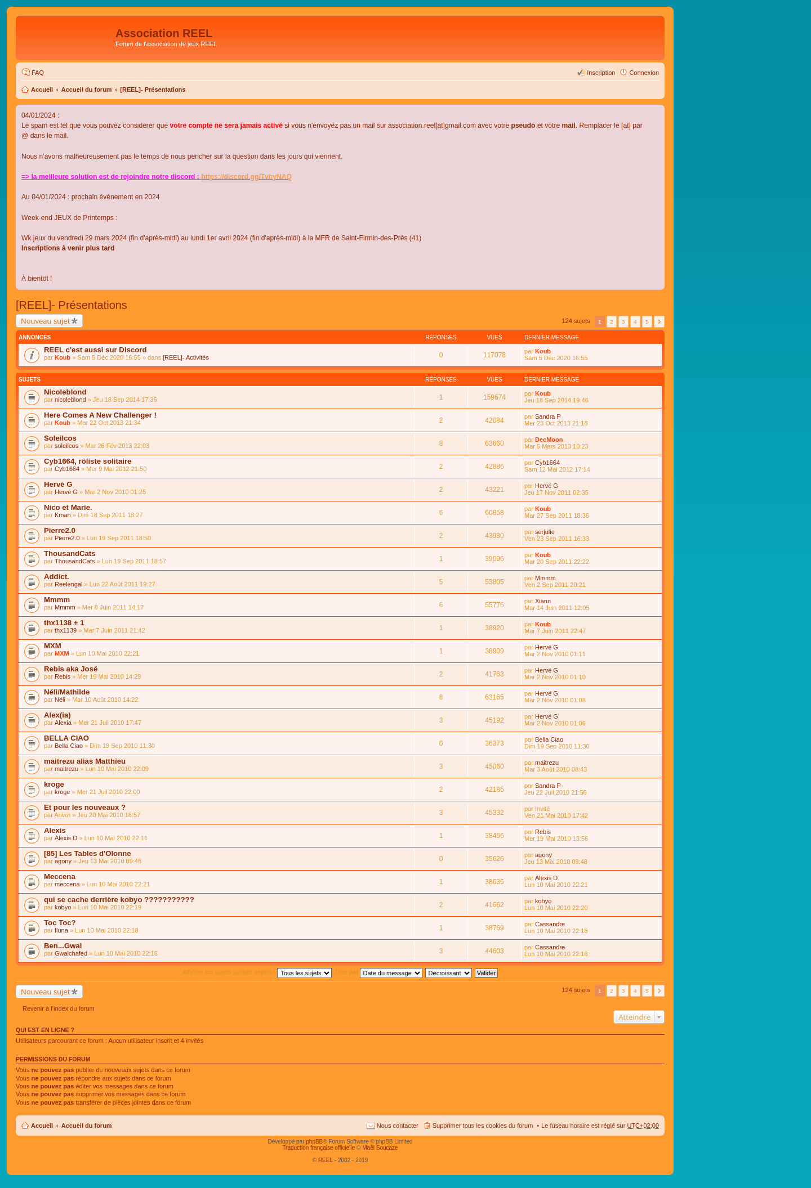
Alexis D (66, 838)
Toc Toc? (60, 922)
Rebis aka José (70, 669)
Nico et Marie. (68, 507)
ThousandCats (70, 553)
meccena (67, 884)
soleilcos (66, 445)
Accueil (42, 89)
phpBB (314, 1141)
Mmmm (545, 578)
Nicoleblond (65, 392)
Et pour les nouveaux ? (85, 807)
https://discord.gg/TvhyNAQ (246, 177)
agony (63, 861)
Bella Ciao (69, 745)
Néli (60, 699)
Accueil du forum (86, 89)
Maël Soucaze (380, 1148)
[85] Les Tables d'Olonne (87, 853)
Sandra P (548, 416)
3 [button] (623, 322)
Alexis (55, 830)
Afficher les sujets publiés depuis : (257, 972)
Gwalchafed (71, 953)
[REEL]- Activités (186, 357)
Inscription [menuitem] (601, 72)
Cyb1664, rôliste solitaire (87, 461)
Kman (63, 515)
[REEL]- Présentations (152, 89)
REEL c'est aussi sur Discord (95, 350)
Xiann (543, 601)
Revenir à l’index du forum (59, 1008)
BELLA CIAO (66, 738)
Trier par (378, 972)
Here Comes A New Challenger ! (100, 415)
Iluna (61, 930)
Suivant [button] (659, 322)
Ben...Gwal (63, 946)
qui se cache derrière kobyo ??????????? (119, 899)
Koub (62, 357)
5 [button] (647, 322)
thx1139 (66, 630)
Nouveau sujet (45, 321)
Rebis (62, 676)
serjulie (545, 531)
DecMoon (549, 439)
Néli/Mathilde (67, 692)
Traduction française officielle (318, 1148)
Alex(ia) (57, 715)
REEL (325, 1160)
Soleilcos (60, 438)
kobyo (63, 907)
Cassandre (550, 924)
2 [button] (611, 322)
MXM (52, 646)
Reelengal (69, 584)
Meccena (59, 876)
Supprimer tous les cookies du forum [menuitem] (483, 1125)
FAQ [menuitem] (38, 72)
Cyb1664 (67, 468)
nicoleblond (70, 399)
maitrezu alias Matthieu (85, 761)
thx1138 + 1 (64, 622)
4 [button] (635, 322)
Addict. (56, 576)
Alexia (63, 722)
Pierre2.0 (59, 530)
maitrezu (66, 768)
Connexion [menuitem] (644, 72)
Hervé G (58, 484)
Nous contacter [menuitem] (397, 1125)
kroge (54, 784)
